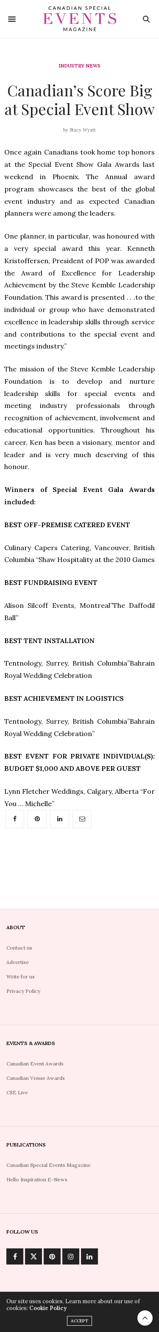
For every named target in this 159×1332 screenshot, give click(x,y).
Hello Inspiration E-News (36, 1179)
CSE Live (17, 1092)
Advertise (17, 962)
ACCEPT (79, 1323)
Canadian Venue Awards (35, 1078)
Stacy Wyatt (83, 130)
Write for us (20, 976)
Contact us (19, 947)
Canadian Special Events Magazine (48, 1165)
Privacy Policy (23, 991)
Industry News (79, 66)
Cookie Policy (48, 1310)
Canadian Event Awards (35, 1063)
